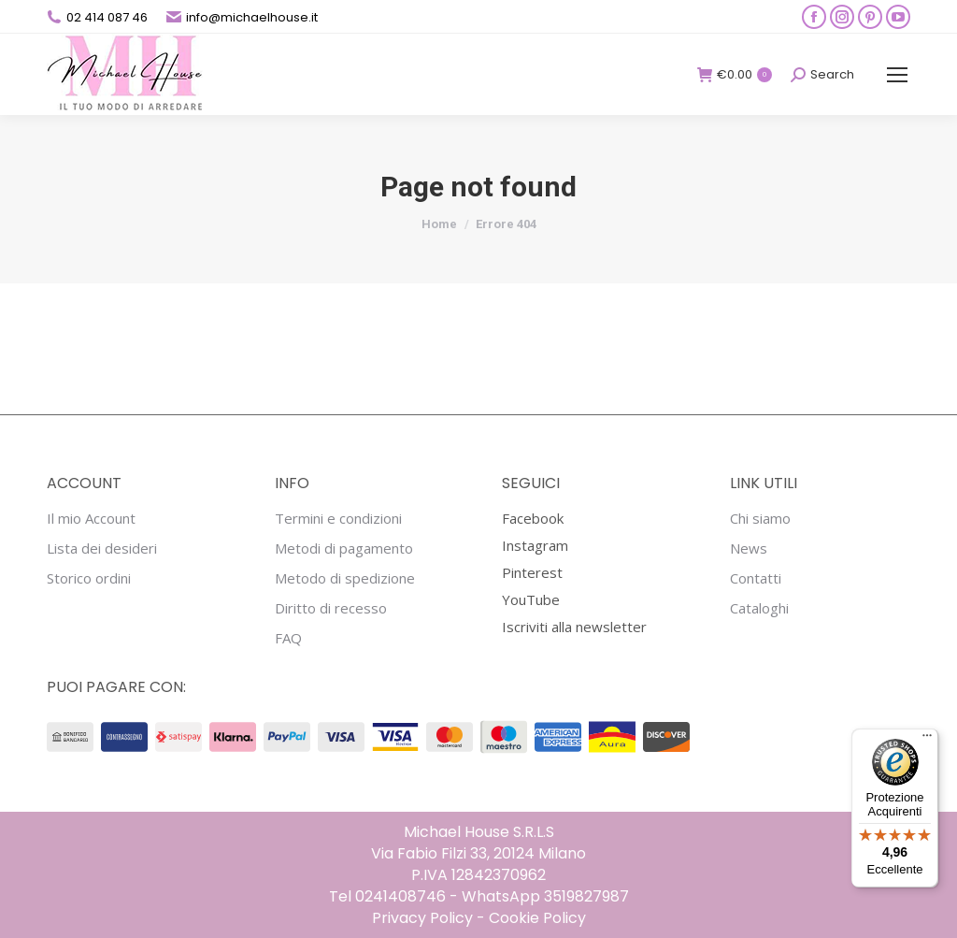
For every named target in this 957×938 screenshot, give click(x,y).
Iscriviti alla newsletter (574, 626)
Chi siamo (760, 518)
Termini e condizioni (338, 518)
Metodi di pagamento (344, 548)
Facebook (533, 518)
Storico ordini (89, 578)
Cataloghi (759, 608)
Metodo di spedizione (345, 578)
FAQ (288, 638)
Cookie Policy (537, 918)
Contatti (755, 578)
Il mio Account (91, 518)
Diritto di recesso (331, 608)
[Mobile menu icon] (897, 75)
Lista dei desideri (102, 548)
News (748, 548)
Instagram (535, 545)
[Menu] (927, 740)
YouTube (531, 599)
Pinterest (532, 572)
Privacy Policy (422, 918)
